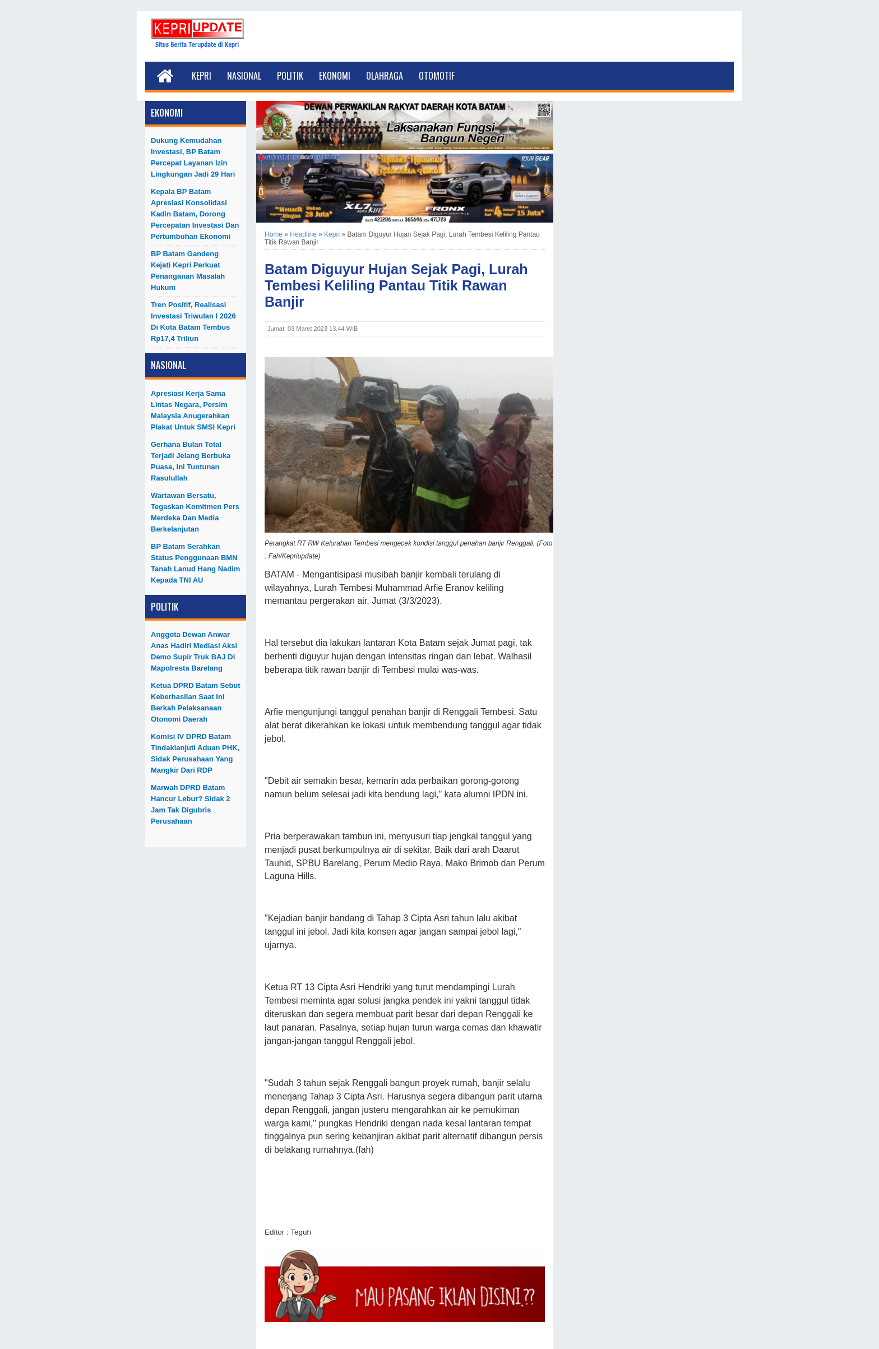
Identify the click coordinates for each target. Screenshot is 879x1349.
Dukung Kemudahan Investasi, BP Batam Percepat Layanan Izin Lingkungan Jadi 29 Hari (193, 157)
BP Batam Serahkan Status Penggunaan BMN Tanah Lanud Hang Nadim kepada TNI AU (195, 563)
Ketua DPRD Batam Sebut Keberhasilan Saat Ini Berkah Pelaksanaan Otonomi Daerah (195, 702)
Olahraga (384, 75)
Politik (290, 75)
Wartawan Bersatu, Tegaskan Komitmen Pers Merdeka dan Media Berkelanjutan (195, 512)
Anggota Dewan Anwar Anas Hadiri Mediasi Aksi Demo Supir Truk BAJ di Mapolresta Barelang (194, 651)
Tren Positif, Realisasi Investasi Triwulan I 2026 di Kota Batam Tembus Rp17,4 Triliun (193, 322)
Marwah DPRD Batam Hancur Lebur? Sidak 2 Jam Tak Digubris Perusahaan (190, 804)
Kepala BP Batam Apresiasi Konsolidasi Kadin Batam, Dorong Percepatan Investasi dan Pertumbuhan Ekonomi (195, 214)
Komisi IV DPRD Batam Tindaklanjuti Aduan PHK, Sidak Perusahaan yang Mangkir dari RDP (195, 753)
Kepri (201, 75)
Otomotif (437, 75)
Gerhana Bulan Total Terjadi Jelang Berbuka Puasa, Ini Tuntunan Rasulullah (190, 461)
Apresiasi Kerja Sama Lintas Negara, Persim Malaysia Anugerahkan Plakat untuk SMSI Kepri (193, 410)
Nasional (244, 75)
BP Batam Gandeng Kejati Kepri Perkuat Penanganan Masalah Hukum (188, 271)
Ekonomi (334, 75)
